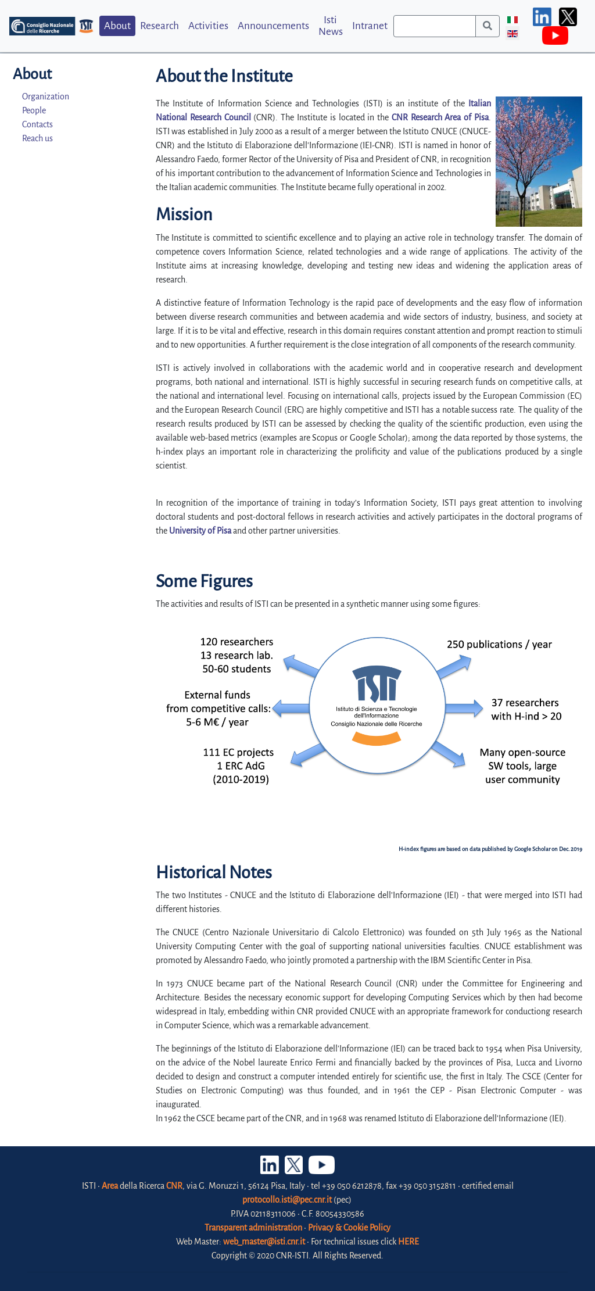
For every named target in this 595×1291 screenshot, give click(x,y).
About (117, 25)
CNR (174, 1185)
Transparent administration (253, 1227)
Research (159, 25)
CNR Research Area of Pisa (440, 117)
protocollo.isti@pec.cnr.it (287, 1199)
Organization (45, 96)
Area (110, 1185)
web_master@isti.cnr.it (264, 1241)
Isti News (330, 26)
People (34, 110)
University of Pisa (200, 530)
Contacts (37, 124)
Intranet (370, 25)
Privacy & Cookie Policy (349, 1227)
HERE (408, 1241)
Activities (208, 25)
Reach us (37, 138)
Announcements (273, 25)
